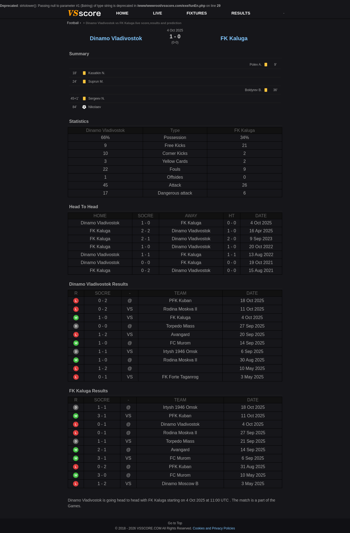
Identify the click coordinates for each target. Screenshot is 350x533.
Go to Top (175, 523)
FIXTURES (196, 13)
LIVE (157, 13)
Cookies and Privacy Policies (214, 528)
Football (73, 23)
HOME (122, 13)
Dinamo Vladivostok (116, 38)
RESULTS (240, 13)
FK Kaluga (234, 38)
